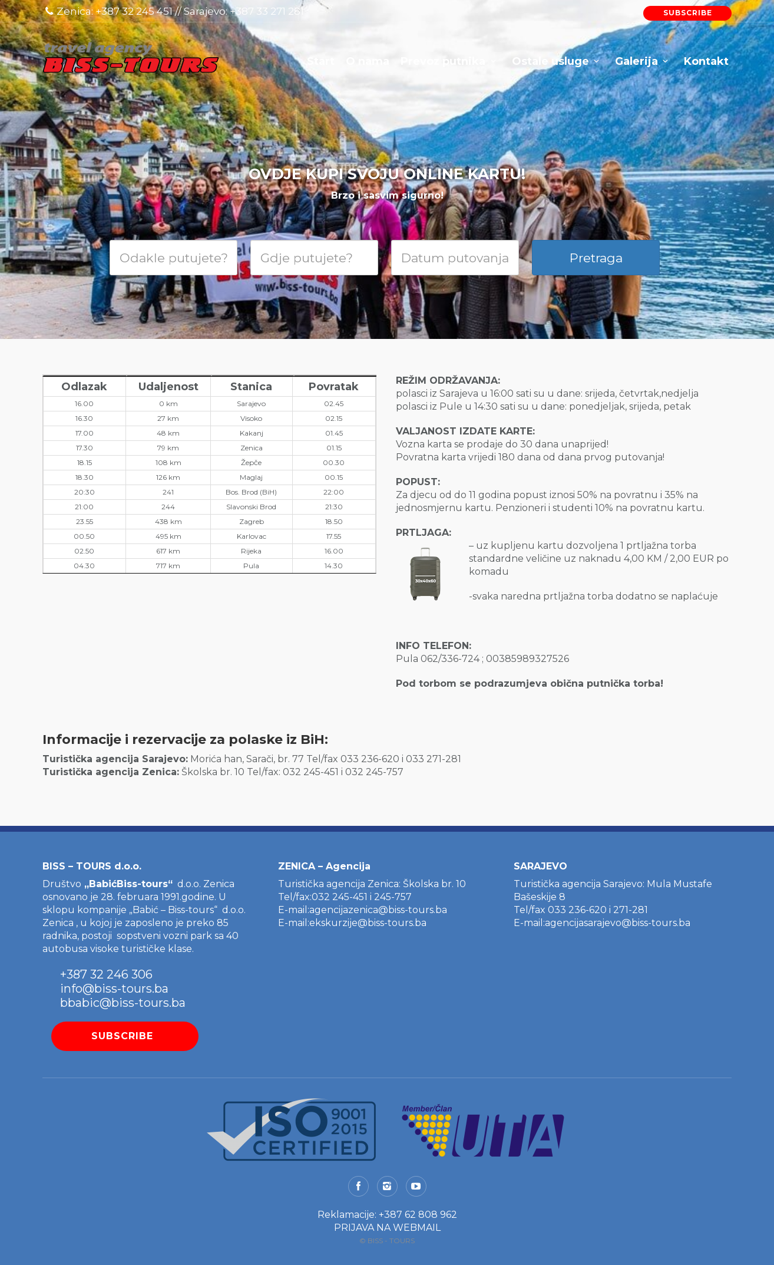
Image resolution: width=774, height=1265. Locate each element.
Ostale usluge (550, 61)
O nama (367, 61)
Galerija (636, 61)
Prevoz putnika (443, 61)
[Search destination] (314, 257)
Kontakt (706, 61)
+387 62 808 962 (418, 1214)
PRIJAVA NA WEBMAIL (387, 1227)
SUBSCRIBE (687, 12)
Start (321, 61)
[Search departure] (173, 257)
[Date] (455, 257)
